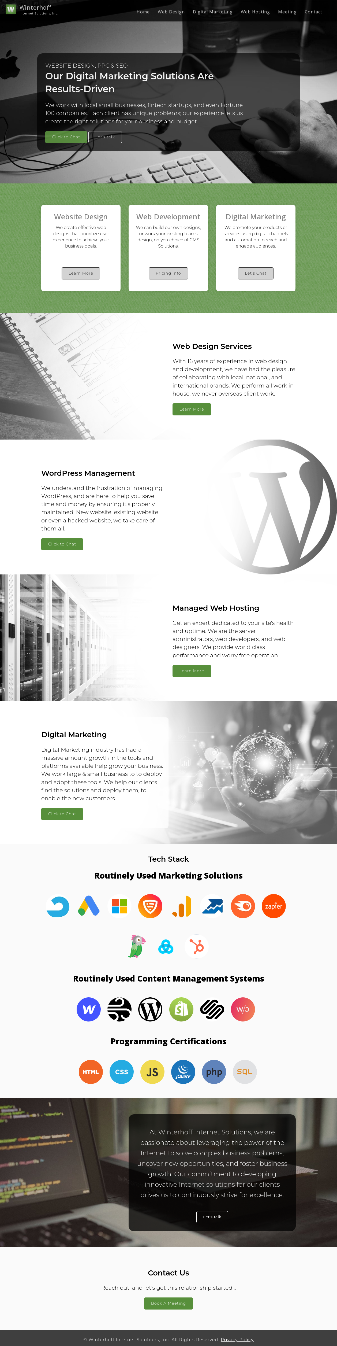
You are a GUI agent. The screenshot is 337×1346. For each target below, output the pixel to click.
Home (143, 12)
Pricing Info (168, 273)
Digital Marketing (213, 12)
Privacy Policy (237, 1339)
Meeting (287, 12)
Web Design (171, 12)
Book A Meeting (168, 1303)
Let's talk (105, 137)
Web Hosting (255, 12)
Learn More (81, 273)
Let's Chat (256, 273)
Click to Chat (66, 137)
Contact (313, 12)
